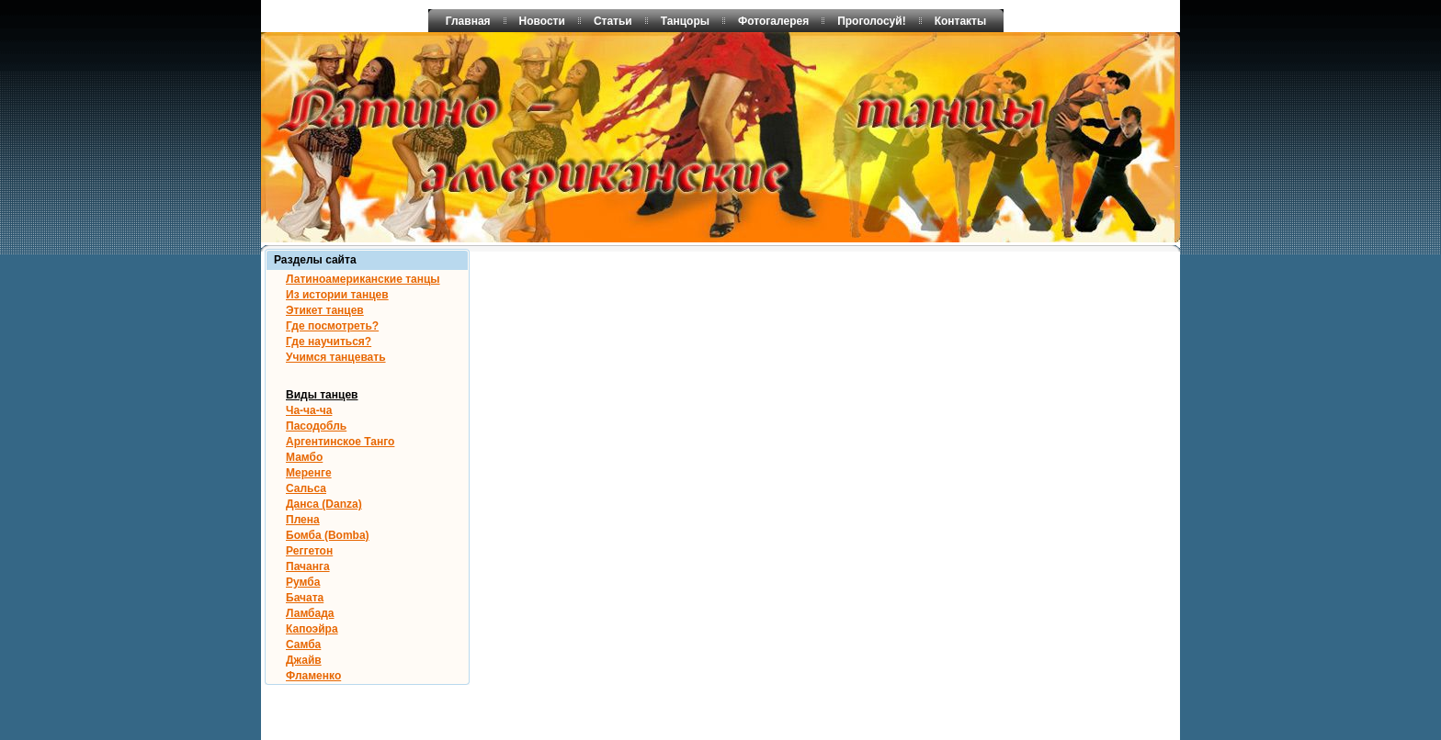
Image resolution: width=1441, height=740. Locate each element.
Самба (303, 644)
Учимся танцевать (336, 357)
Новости (542, 21)
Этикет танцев (325, 310)
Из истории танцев (337, 294)
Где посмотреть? (332, 326)
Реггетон (309, 550)
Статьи (613, 21)
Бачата (304, 597)
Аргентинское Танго (340, 441)
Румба (303, 582)
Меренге (309, 472)
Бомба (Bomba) (327, 535)
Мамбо (304, 457)
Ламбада (310, 613)
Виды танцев (321, 394)
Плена (303, 519)
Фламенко (313, 675)
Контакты (961, 21)
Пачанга (308, 566)
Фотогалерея (773, 21)
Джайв (304, 660)
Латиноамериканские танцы (363, 279)
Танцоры (685, 21)
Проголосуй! (871, 21)
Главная (468, 21)
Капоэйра (312, 628)
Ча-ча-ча (309, 410)
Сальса (306, 488)
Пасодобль (316, 426)
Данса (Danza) (324, 504)
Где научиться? (328, 341)
